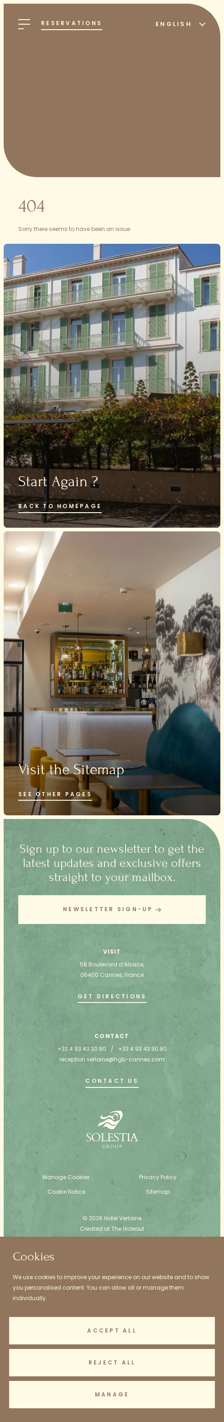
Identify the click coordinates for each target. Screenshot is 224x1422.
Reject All (112, 1362)
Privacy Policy (158, 1177)
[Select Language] (178, 23)
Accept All (112, 1330)
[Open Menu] (24, 24)
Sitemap (158, 1192)
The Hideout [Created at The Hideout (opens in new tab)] (127, 1229)
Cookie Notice (66, 1192)
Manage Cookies (66, 1177)
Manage (112, 1394)
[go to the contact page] (112, 1082)
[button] (112, 909)
